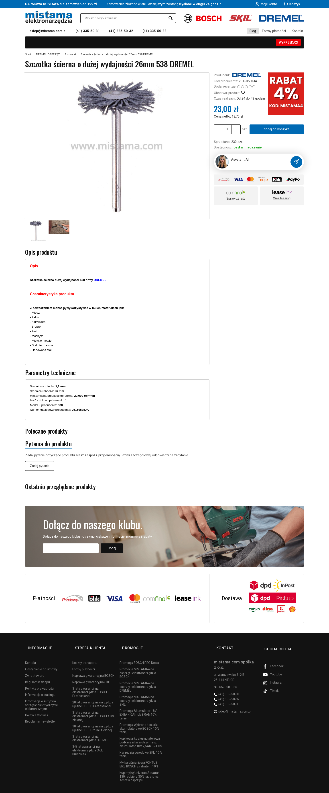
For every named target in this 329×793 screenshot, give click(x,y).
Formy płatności (274, 31)
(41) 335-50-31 (88, 31)
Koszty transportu (84, 656)
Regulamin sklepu (37, 676)
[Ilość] (225, 129)
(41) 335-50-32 (121, 31)
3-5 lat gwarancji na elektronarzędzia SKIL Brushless (87, 744)
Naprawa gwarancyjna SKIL (91, 676)
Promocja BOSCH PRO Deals (139, 656)
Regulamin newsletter (40, 715)
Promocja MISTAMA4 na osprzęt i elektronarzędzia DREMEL (138, 680)
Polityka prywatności (39, 682)
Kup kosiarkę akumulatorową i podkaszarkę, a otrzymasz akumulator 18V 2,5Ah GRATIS (141, 736)
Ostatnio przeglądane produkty (60, 486)
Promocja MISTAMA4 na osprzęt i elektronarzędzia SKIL (138, 694)
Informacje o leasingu (40, 688)
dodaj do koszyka (275, 129)
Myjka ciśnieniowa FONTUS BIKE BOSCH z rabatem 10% (139, 758)
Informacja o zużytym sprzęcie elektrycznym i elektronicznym (41, 698)
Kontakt (297, 31)
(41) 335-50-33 (154, 31)
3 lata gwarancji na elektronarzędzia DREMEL (90, 732)
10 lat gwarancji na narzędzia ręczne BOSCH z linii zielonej (92, 722)
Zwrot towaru (34, 669)
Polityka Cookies (36, 709)
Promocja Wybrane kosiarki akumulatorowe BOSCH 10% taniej (139, 722)
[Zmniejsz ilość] (234, 129)
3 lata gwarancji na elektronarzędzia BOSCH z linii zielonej (93, 709)
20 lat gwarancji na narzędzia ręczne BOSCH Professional (92, 698)
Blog (253, 31)
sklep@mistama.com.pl (48, 31)
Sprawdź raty (235, 198)
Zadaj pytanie (39, 466)
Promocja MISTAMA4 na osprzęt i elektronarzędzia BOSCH (138, 666)
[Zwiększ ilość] (217, 129)
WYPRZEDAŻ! (288, 42)
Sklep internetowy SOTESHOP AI (284, 788)
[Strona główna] (49, 17)
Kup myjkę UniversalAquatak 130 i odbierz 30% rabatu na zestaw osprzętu (139, 770)
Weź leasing (281, 198)
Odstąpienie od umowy (41, 663)
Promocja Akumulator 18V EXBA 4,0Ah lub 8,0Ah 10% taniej (138, 708)
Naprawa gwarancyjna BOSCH (93, 669)
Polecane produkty (46, 431)
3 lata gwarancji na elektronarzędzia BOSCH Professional (89, 685)
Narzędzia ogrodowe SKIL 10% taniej (141, 748)
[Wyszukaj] (170, 18)
